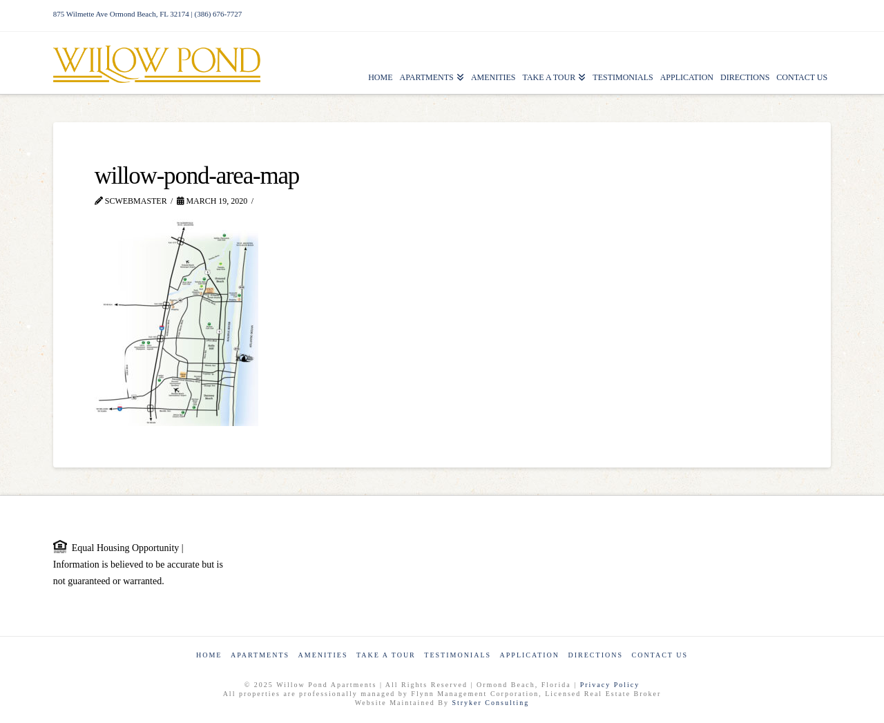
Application (529, 655)
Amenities (323, 655)
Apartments (260, 655)
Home (209, 655)
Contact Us (659, 655)
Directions (595, 655)
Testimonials (457, 655)
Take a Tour (386, 655)
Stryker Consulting (490, 702)
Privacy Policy (610, 684)
